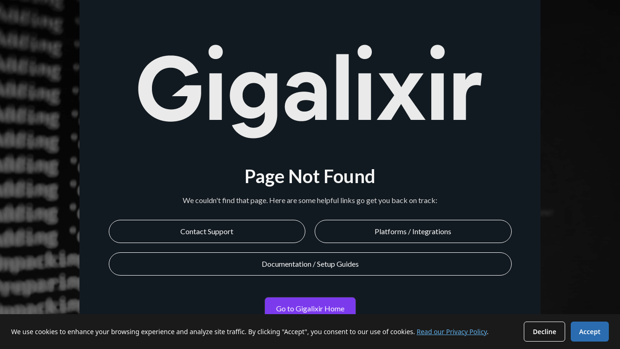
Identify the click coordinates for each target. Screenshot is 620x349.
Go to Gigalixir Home (310, 308)
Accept (589, 331)
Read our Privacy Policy (451, 331)
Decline (544, 331)
